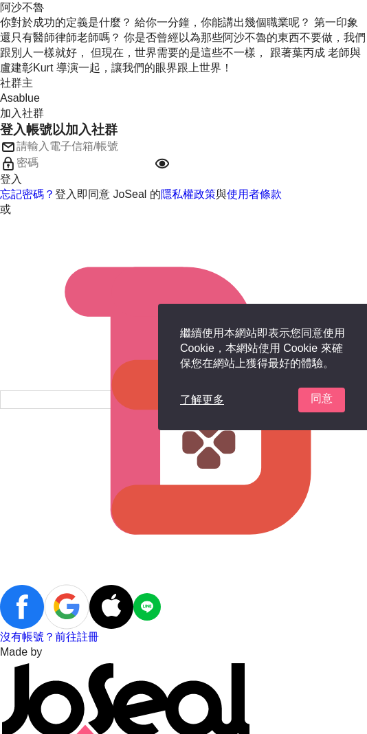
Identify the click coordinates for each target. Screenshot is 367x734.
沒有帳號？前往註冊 (49, 637)
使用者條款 (254, 194)
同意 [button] (322, 398)
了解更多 (202, 399)
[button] (162, 163)
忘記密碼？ (27, 194)
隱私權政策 (188, 194)
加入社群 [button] (22, 113)
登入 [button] (11, 179)
